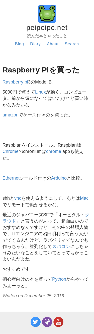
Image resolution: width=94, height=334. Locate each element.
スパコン (61, 246)
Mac (84, 198)
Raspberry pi (15, 82)
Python (59, 279)
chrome (53, 151)
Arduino (59, 178)
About (53, 44)
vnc (17, 198)
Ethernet (11, 178)
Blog (19, 44)
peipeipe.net (47, 27)
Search (72, 44)
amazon (11, 114)
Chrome (11, 151)
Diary (35, 44)
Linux (40, 92)
